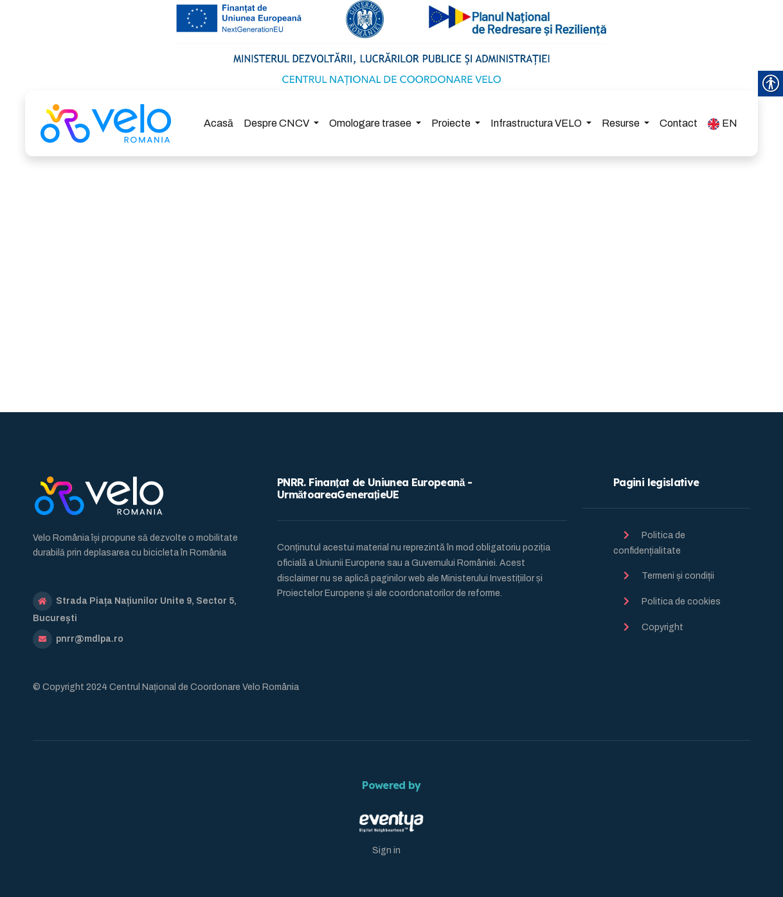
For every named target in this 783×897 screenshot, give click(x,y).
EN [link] (722, 124)
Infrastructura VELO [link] (537, 123)
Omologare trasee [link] (371, 123)
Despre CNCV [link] (277, 123)
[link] (105, 123)
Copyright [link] (662, 627)
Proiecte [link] (452, 123)
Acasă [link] (218, 123)
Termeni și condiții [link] (678, 576)
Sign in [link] (386, 850)
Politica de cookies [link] (681, 601)
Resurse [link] (622, 123)
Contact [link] (679, 123)
